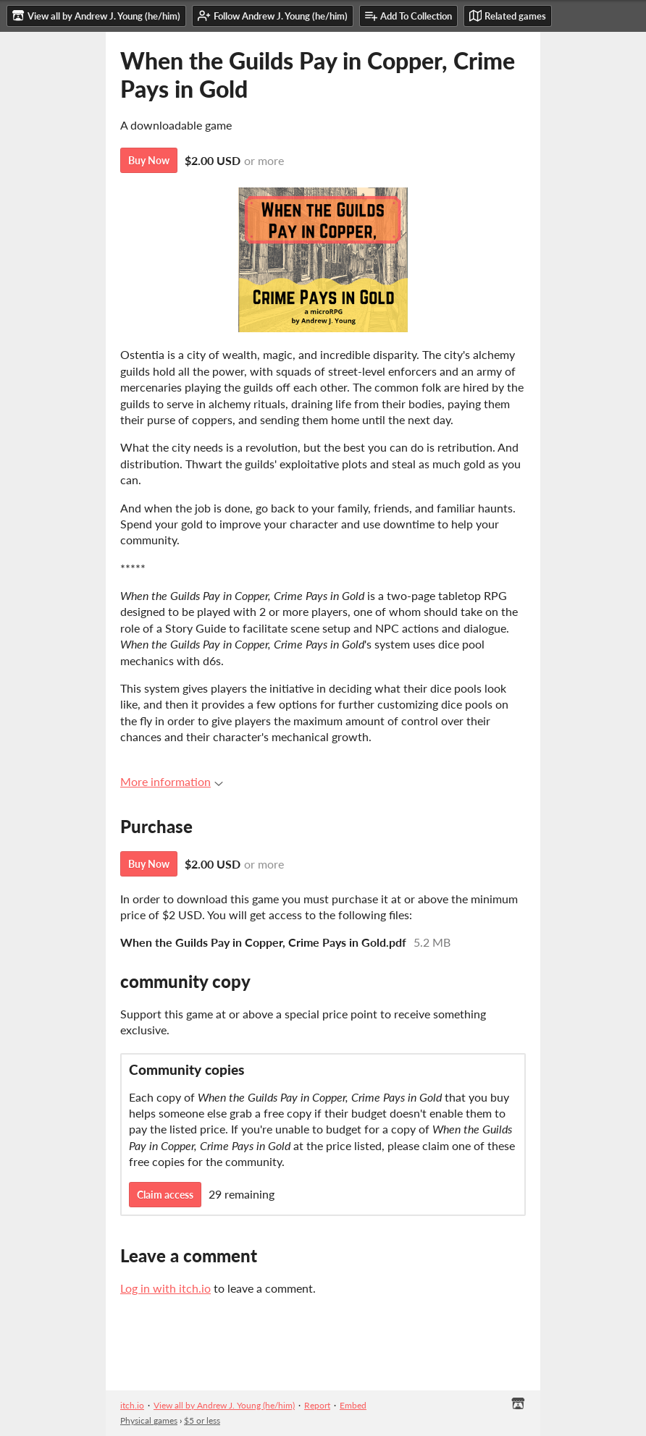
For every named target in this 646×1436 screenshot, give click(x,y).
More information (171, 781)
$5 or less (202, 1420)
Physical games (148, 1420)
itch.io (132, 1405)
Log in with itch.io (165, 1288)
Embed (353, 1405)
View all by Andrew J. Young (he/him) (224, 1405)
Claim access (165, 1194)
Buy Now (148, 160)
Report (317, 1405)
